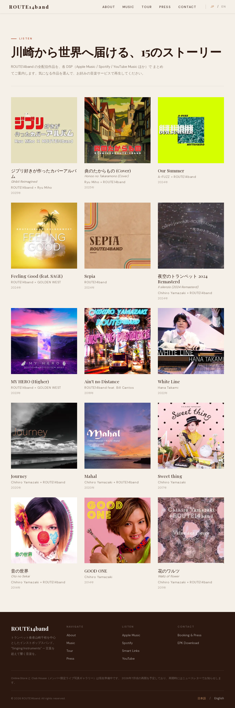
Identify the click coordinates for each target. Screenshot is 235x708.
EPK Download (188, 643)
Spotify (127, 643)
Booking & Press (189, 635)
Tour (147, 7)
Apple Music (131, 635)
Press (165, 7)
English (219, 698)
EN (223, 6)
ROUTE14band (29, 6)
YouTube (128, 659)
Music (128, 7)
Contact (187, 7)
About (108, 7)
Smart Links (131, 651)
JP (212, 6)
